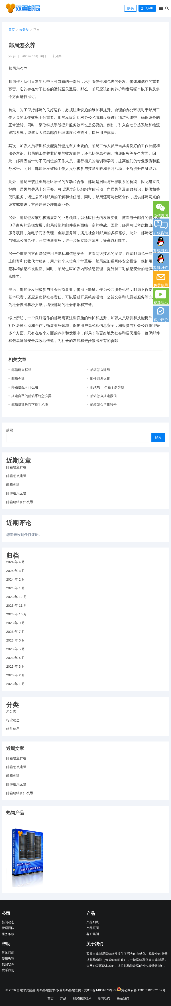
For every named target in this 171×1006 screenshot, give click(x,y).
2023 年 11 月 (16, 605)
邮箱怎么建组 (100, 370)
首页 (11, 29)
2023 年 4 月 (15, 658)
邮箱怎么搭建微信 (103, 396)
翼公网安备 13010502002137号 (143, 990)
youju (12, 56)
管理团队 (8, 928)
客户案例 (92, 934)
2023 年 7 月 (15, 631)
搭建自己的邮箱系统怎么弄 (31, 396)
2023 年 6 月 (15, 640)
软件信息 (13, 729)
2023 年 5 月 (15, 649)
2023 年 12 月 (16, 597)
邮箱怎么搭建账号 (103, 404)
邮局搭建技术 (82, 998)
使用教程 (8, 958)
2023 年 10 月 (16, 614)
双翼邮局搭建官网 (68, 990)
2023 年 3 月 (15, 666)
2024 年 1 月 (15, 588)
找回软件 (8, 964)
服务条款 (8, 934)
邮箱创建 (18, 378)
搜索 (9, 430)
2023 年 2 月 (15, 675)
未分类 (24, 29)
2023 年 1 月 (15, 684)
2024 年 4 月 (15, 562)
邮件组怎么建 (100, 378)
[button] (161, 9)
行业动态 (13, 720)
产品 (63, 998)
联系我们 (8, 970)
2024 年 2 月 (15, 579)
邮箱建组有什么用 (24, 387)
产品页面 (92, 928)
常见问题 (8, 952)
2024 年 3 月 (15, 571)
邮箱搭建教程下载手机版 (29, 404)
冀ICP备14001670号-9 (100, 990)
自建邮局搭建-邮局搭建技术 (36, 990)
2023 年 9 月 (15, 623)
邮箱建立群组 (21, 370)
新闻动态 (8, 922)
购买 (130, 8)
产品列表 (92, 922)
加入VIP (147, 8)
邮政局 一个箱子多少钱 (107, 387)
